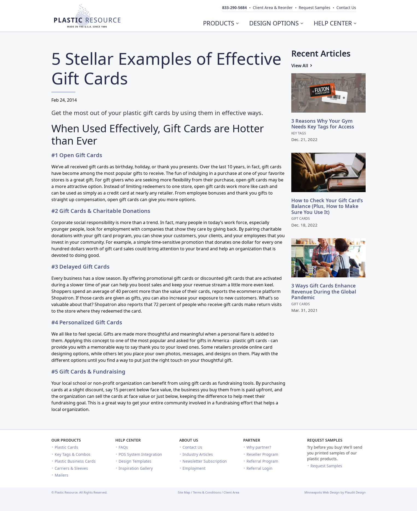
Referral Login (259, 468)
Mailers (61, 475)
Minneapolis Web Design (322, 492)
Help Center (128, 440)
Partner (251, 440)
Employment (194, 468)
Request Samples (324, 440)
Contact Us (192, 447)
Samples (314, 7)
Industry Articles (198, 454)
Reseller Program (262, 454)
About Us (188, 440)
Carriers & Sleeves (71, 468)
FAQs (123, 447)
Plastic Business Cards (75, 461)
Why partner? (258, 447)
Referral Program (262, 461)
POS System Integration (140, 454)
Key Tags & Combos (72, 454)
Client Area (231, 492)
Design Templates (135, 461)
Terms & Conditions (207, 492)
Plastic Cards (66, 447)
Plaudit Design (355, 492)
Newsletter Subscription (205, 461)
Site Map (184, 492)
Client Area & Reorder (273, 7)
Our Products (66, 440)
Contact (346, 7)
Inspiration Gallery (136, 468)
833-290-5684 (234, 7)
